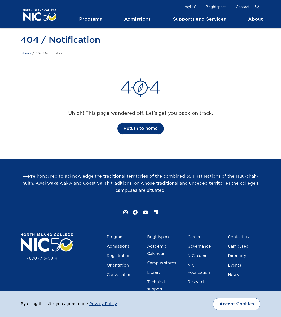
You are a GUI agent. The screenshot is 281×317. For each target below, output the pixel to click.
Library (154, 273)
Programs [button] (90, 19)
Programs (116, 237)
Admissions (118, 247)
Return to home (141, 128)
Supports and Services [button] (199, 19)
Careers (194, 237)
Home (26, 53)
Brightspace (216, 7)
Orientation (118, 265)
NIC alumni (198, 256)
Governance (199, 247)
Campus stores (161, 263)
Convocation (119, 275)
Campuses (238, 247)
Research (196, 282)
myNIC (190, 7)
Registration (119, 256)
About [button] (255, 19)
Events (234, 265)
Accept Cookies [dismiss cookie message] (236, 304)
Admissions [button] (137, 19)
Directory (237, 256)
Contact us (238, 237)
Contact (242, 7)
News (233, 275)
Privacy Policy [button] (103, 304)
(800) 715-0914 (42, 258)
